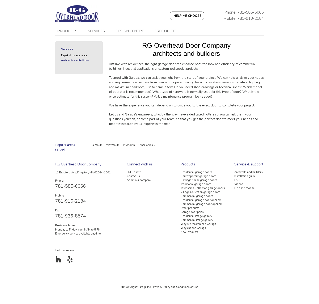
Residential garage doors (196, 172)
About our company (139, 180)
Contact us (133, 176)
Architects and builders (75, 60)
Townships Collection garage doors (203, 188)
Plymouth (129, 145)
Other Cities (145, 145)
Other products (190, 208)
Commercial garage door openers (202, 204)
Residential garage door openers (201, 200)
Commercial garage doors (197, 196)
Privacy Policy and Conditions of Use (175, 287)
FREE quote (166, 31)
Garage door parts (192, 212)
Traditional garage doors (196, 184)
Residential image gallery (196, 216)
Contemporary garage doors (198, 176)
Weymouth (112, 145)
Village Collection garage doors (200, 192)
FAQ (237, 180)
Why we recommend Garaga (198, 224)
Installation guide (245, 176)
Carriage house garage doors (199, 180)
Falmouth (96, 145)
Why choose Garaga (193, 228)
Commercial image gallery (197, 220)
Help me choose (244, 188)
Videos (238, 184)
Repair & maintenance (74, 55)
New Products (189, 232)
